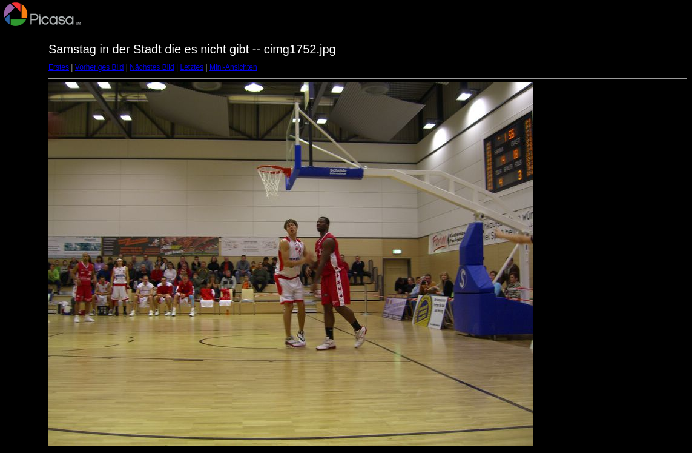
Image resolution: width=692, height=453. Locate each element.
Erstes (58, 67)
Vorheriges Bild (99, 67)
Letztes (192, 67)
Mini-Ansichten (233, 67)
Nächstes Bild (152, 67)
